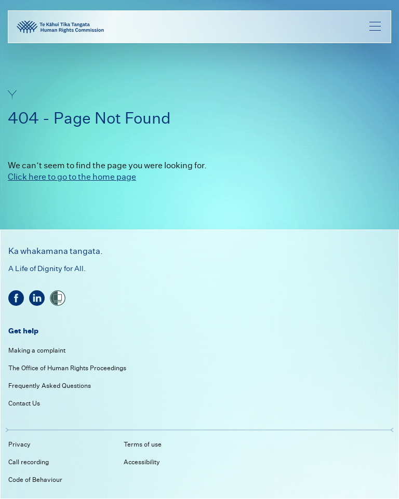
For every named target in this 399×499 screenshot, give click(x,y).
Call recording (28, 462)
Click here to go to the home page (72, 177)
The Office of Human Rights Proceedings (67, 368)
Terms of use (143, 444)
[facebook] (16, 298)
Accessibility (142, 462)
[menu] (375, 26)
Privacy (19, 444)
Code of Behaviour (35, 479)
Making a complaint (36, 350)
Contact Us (24, 403)
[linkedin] (37, 298)
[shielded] (57, 298)
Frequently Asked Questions (49, 385)
